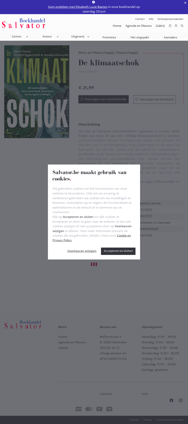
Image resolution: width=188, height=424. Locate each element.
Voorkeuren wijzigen (81, 251)
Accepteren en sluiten (118, 251)
